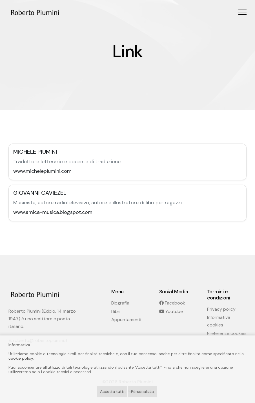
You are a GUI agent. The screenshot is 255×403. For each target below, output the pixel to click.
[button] (242, 12)
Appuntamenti (126, 320)
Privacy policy (221, 309)
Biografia (120, 303)
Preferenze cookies (227, 333)
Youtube (171, 311)
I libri (115, 311)
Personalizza (142, 391)
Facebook (172, 303)
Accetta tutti (112, 391)
